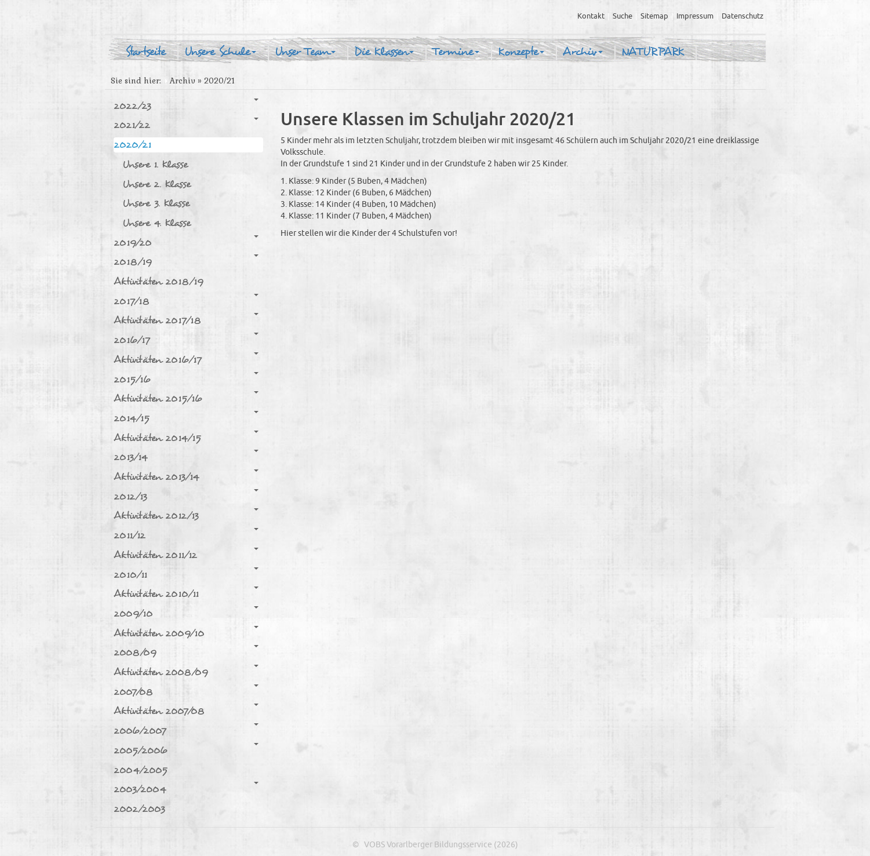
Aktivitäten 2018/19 (158, 281)
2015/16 (186, 379)
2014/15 (186, 418)
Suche (622, 16)
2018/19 (186, 261)
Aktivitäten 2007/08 (186, 710)
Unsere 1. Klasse (155, 164)
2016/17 (186, 340)
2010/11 (186, 574)
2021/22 (186, 125)
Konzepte (521, 52)
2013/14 (186, 457)
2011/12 (186, 535)
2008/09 (186, 652)
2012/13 (186, 496)
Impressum (695, 16)
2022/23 (186, 105)
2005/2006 (186, 750)
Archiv (583, 52)
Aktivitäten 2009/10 (186, 633)
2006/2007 (186, 730)
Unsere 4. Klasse (156, 223)
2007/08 (186, 691)
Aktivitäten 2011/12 (186, 555)
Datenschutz (742, 16)
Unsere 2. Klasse (156, 184)
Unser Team (305, 52)
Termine (455, 52)
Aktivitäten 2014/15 (186, 438)
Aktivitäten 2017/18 (186, 320)
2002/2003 (139, 808)
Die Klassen (384, 52)
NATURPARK (652, 52)
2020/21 (186, 144)
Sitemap (654, 16)
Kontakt (591, 16)
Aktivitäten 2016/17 (186, 359)
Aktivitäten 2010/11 (186, 593)
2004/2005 (141, 770)
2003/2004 (186, 789)
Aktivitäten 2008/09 (186, 672)
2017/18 (186, 301)
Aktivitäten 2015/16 (186, 398)
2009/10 (186, 613)
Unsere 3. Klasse (156, 203)
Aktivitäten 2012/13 (186, 515)
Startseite (145, 52)
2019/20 (186, 242)
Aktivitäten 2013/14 (186, 476)
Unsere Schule (220, 52)
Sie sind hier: (136, 81)
